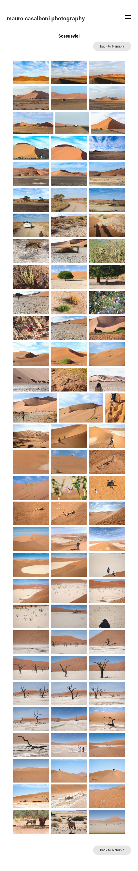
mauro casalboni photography (46, 18)
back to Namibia (112, 46)
